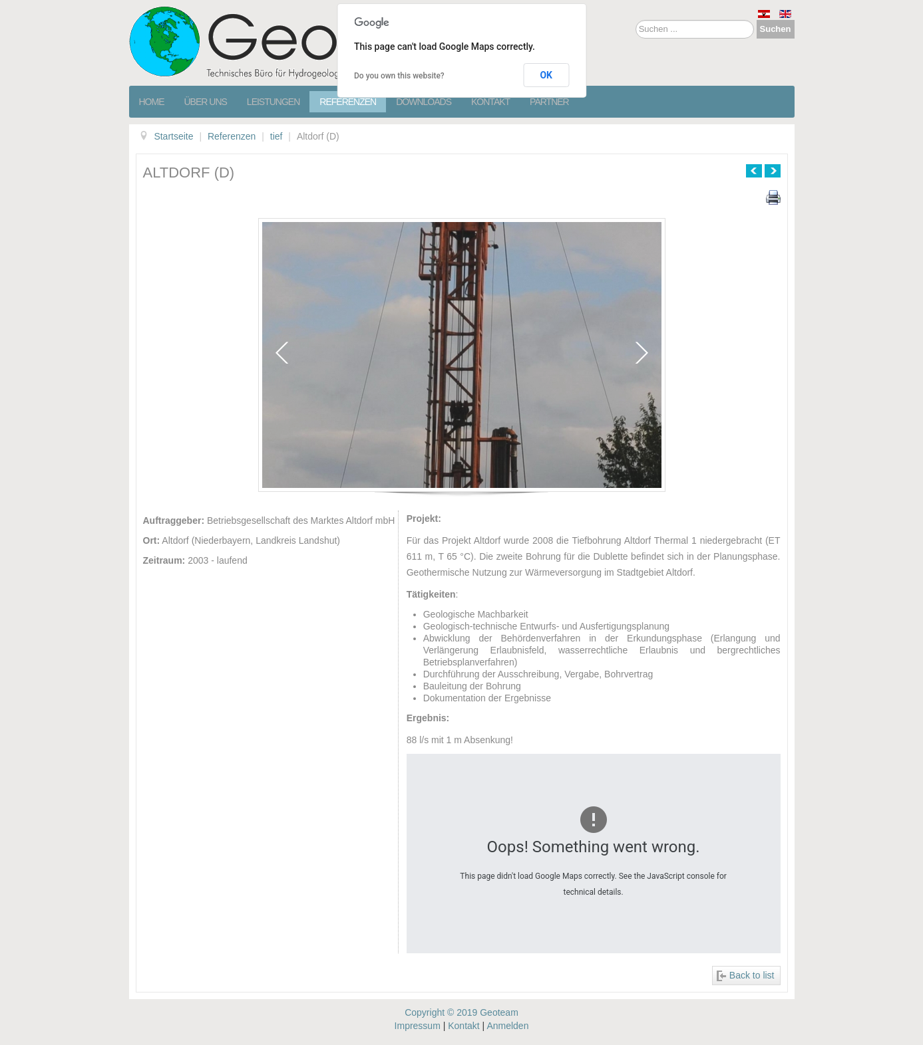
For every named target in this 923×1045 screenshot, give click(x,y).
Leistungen (273, 101)
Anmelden (507, 1025)
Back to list (752, 975)
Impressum (418, 1025)
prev (282, 353)
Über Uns (205, 101)
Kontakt (490, 101)
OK (546, 75)
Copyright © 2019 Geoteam (461, 1012)
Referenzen (347, 101)
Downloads (423, 101)
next (642, 353)
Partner (549, 101)
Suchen (775, 29)
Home (151, 101)
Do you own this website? (399, 75)
